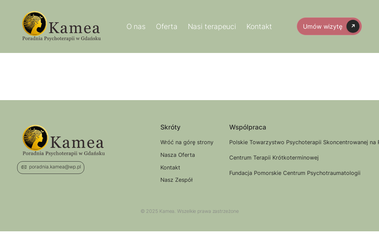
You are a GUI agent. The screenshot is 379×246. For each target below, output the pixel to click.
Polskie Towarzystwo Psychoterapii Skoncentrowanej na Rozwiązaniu (252, 142)
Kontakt (170, 167)
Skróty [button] (170, 127)
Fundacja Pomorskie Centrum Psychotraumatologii (252, 172)
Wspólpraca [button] (247, 127)
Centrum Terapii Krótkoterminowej (252, 157)
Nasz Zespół (176, 179)
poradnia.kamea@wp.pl (55, 166)
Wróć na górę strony (183, 142)
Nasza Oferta (177, 154)
